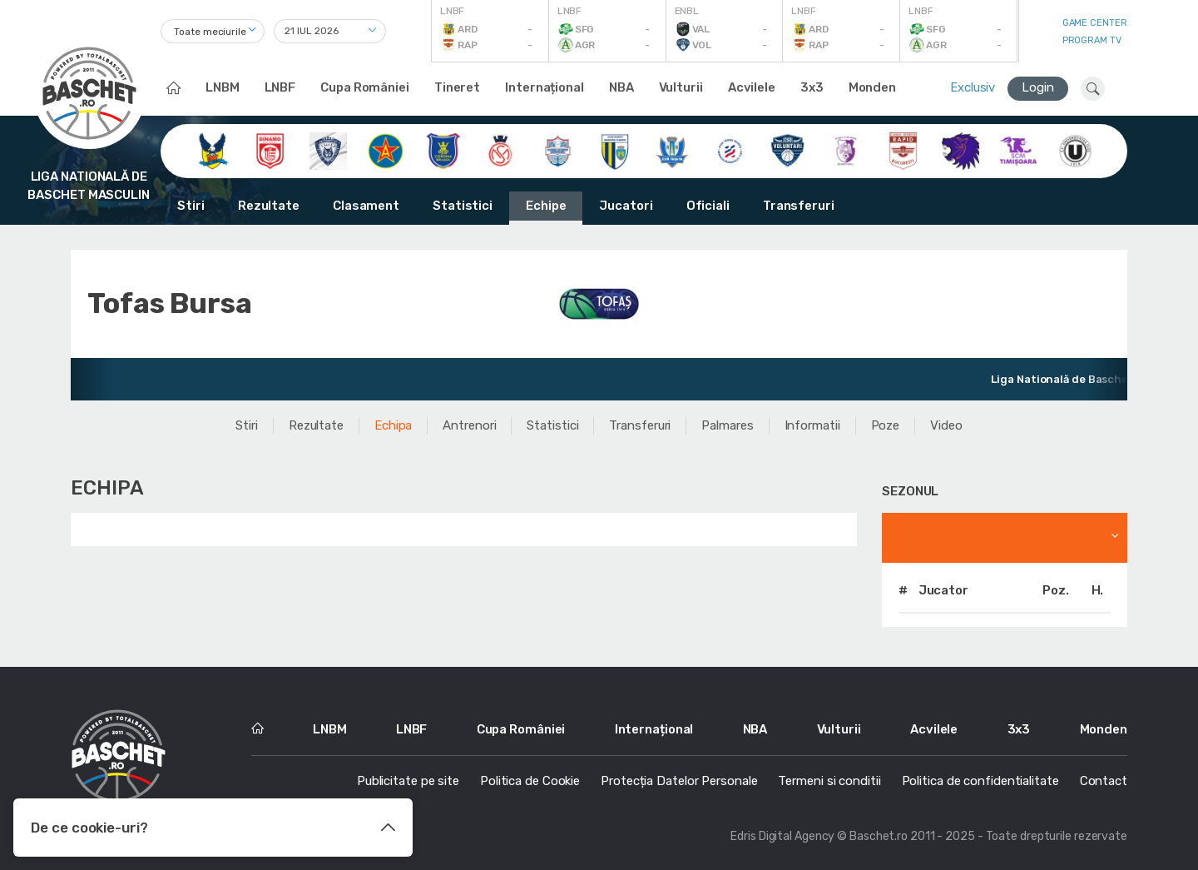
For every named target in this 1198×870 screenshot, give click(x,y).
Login (1038, 87)
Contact (1103, 780)
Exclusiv (972, 87)
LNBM (222, 87)
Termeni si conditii (829, 780)
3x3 (812, 87)
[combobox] (213, 31)
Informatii (812, 425)
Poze (885, 425)
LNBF (280, 87)
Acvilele (751, 87)
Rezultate (269, 205)
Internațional (544, 87)
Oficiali (708, 205)
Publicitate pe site (408, 780)
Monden (872, 87)
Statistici (463, 205)
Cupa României (364, 87)
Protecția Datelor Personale (679, 780)
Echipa (393, 425)
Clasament (366, 205)
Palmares (727, 425)
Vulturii (681, 87)
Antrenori (469, 425)
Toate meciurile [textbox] (210, 31)
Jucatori (625, 205)
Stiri (191, 205)
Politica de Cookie (530, 780)
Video (946, 425)
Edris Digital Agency (782, 836)
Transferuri (798, 205)
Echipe (546, 205)
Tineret (457, 87)
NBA (621, 87)
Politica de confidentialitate (980, 780)
